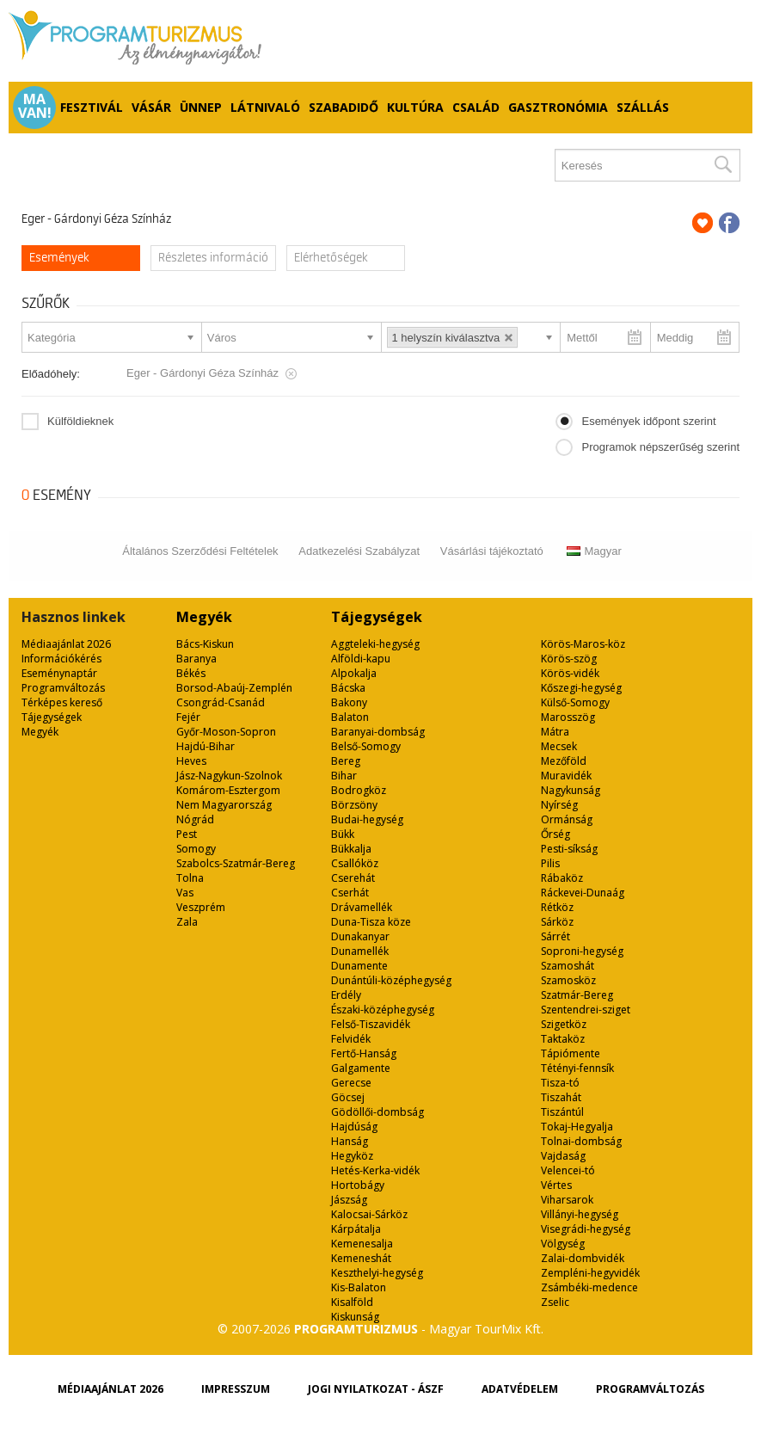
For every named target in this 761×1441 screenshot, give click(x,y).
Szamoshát (567, 965)
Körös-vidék (570, 673)
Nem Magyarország (224, 804)
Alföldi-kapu (360, 658)
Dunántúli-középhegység (391, 980)
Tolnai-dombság (581, 1141)
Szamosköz (568, 980)
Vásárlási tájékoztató (491, 551)
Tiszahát (561, 1097)
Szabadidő (343, 107)
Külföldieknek (80, 421)
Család (476, 107)
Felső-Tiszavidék (370, 1024)
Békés (191, 673)
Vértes (556, 1185)
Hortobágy (357, 1185)
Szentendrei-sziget (585, 1009)
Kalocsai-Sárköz (369, 1214)
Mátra (555, 731)
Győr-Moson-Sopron (226, 731)
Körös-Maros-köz (583, 644)
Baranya (196, 658)
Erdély (346, 995)
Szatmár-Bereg (577, 995)
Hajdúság (354, 1126)
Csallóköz (354, 863)
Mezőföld (563, 761)
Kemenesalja (362, 1243)
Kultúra (415, 107)
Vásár (151, 107)
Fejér (188, 717)
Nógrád (195, 819)
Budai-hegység (367, 819)
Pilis (550, 863)
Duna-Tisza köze (371, 921)
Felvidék (351, 1038)
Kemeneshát (361, 1258)
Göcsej (348, 1097)
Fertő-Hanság (363, 1053)
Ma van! (35, 106)
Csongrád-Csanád (220, 702)
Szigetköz (563, 1024)
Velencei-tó (568, 1170)
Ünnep (201, 107)
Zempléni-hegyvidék (590, 1272)
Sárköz (557, 921)
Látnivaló (265, 107)
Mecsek (559, 746)
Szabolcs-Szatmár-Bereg (235, 863)
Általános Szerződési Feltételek (200, 551)
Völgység (563, 1243)
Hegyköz (352, 1155)
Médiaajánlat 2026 (66, 644)
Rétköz (557, 907)
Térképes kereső (61, 702)
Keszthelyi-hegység (377, 1272)
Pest (186, 834)
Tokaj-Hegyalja (577, 1126)
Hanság (349, 1141)
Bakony (349, 702)
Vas (184, 892)
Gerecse (351, 1082)
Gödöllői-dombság (377, 1112)
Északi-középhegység (382, 1009)
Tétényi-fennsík (577, 1068)
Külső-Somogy (575, 702)
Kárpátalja (356, 1229)
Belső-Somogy (366, 746)
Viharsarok (567, 1199)
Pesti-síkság (569, 848)
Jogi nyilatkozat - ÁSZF (376, 1389)
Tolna (190, 878)
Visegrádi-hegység (585, 1229)
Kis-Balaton (358, 1287)
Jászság (349, 1199)
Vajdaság (563, 1155)
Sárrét (555, 936)
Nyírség (559, 804)
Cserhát (350, 892)
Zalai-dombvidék (582, 1258)
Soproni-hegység (582, 951)
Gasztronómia (558, 107)
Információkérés (61, 658)
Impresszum (235, 1389)
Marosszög (568, 717)
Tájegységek (51, 717)
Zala (187, 921)
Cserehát (353, 878)
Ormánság (566, 819)
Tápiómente (570, 1053)
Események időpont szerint (648, 421)
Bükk (342, 834)
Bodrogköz (358, 790)
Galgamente (360, 1068)
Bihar (344, 775)
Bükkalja (351, 848)
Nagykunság (570, 790)
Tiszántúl (562, 1112)
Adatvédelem (520, 1389)
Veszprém (200, 907)
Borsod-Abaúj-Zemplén (234, 687)
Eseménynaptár (59, 673)
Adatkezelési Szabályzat (359, 551)
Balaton (350, 717)
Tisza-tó (560, 1082)
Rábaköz (562, 878)
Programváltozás (63, 687)
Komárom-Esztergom (228, 790)
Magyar (594, 551)
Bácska (348, 687)
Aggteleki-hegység (375, 644)
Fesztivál (91, 107)
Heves (191, 761)
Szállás (643, 107)
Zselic (555, 1302)
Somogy (196, 848)
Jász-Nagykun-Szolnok (229, 775)
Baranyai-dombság (378, 731)
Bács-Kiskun (205, 644)
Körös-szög (569, 658)
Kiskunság (355, 1316)
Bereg (345, 761)
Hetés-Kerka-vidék (375, 1170)
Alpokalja (354, 673)
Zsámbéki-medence (589, 1287)
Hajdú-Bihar (205, 746)
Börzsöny (354, 804)
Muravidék (566, 775)
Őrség (555, 834)
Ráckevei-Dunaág (582, 892)
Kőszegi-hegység (581, 687)
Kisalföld (352, 1302)
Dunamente (359, 965)
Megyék (39, 731)
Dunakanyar (360, 936)
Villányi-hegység (579, 1214)
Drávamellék (361, 907)
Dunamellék (360, 951)
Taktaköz (563, 1038)
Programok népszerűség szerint (660, 446)
